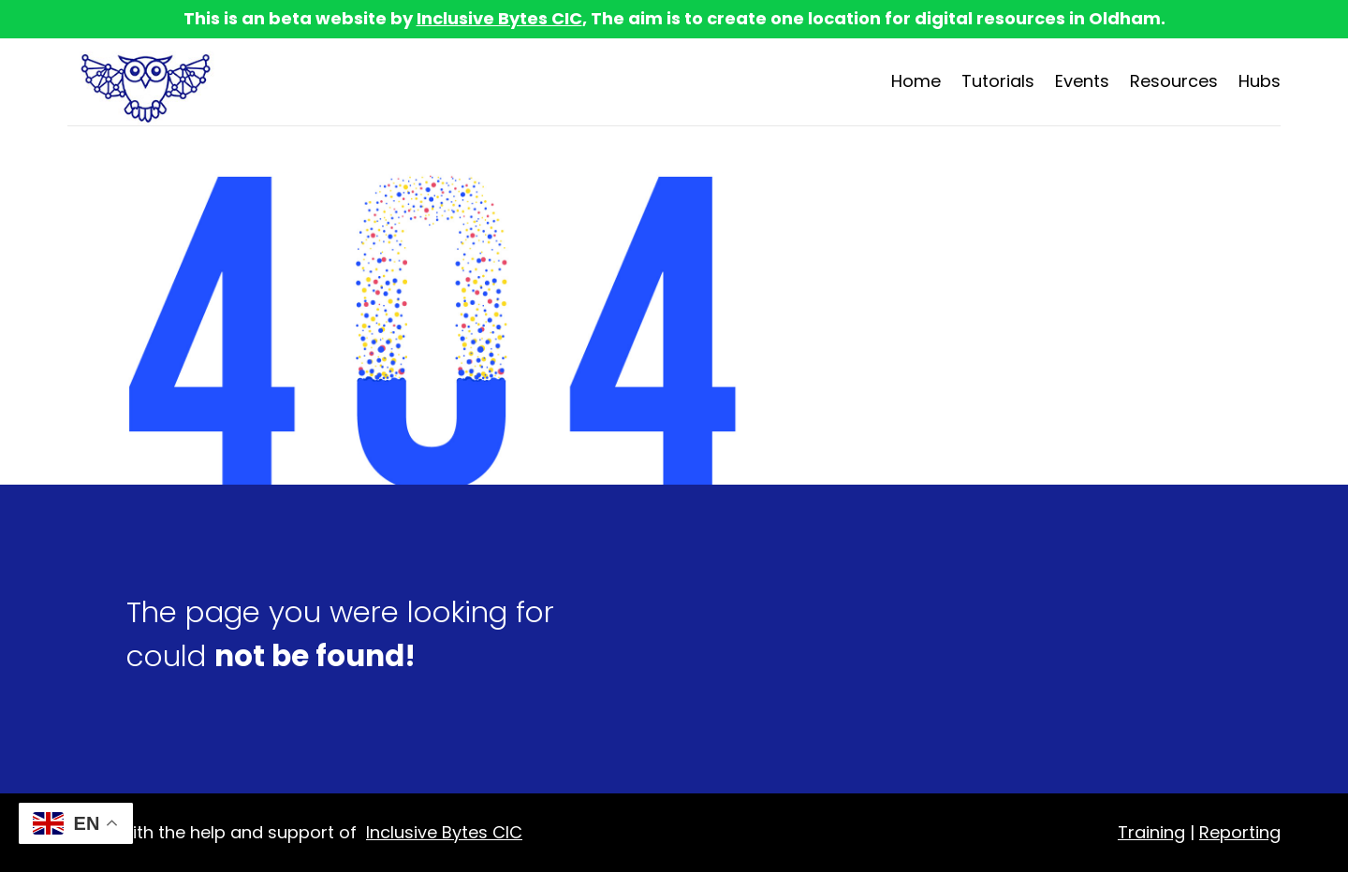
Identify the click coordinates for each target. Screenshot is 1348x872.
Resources (1174, 81)
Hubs (1259, 81)
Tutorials (997, 81)
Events (1082, 81)
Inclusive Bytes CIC (499, 18)
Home (916, 81)
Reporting (1240, 832)
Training (1151, 832)
